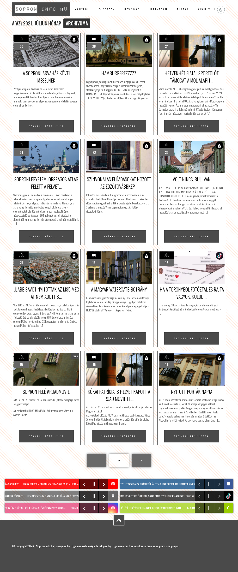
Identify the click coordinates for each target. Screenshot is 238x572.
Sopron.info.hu (45, 546)
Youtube (82, 9)
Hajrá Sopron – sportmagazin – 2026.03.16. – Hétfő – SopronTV (57, 484)
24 (167, 46)
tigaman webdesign (83, 546)
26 (94, 46)
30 (21, 46)
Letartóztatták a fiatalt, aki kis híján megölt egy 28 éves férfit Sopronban (67, 496)
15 (21, 364)
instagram (158, 9)
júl (21, 38)
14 (166, 364)
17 (166, 262)
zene (75, 356)
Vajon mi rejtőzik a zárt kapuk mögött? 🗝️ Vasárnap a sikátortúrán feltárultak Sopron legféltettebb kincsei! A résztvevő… (149, 484)
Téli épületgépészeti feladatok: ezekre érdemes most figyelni (154, 508)
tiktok (229, 496)
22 (94, 152)
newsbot (132, 9)
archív (204, 9)
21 (21, 262)
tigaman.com (120, 546)
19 (94, 262)
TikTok (183, 9)
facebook (107, 9)
